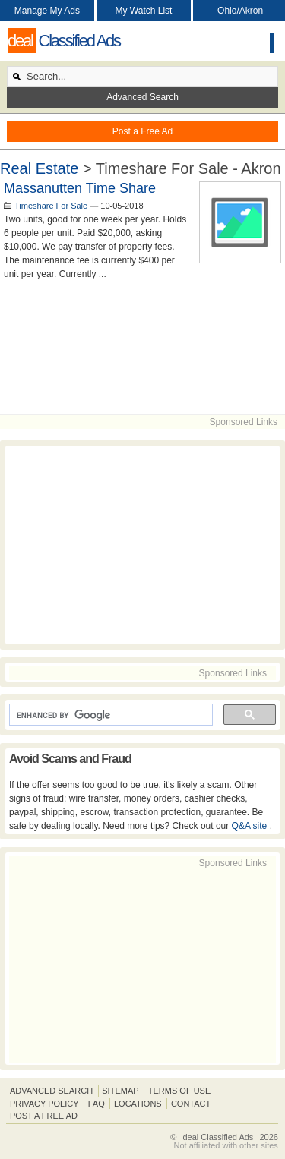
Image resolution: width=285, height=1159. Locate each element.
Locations (138, 1103)
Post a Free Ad (142, 131)
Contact (191, 1103)
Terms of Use (179, 1090)
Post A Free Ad (44, 1115)
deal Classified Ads (217, 1137)
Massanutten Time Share (80, 188)
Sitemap (120, 1090)
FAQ (96, 1103)
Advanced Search (142, 97)
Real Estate (39, 168)
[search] (109, 715)
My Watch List (144, 10)
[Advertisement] (142, 350)
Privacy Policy (44, 1103)
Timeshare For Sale (50, 205)
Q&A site (251, 825)
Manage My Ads (47, 10)
